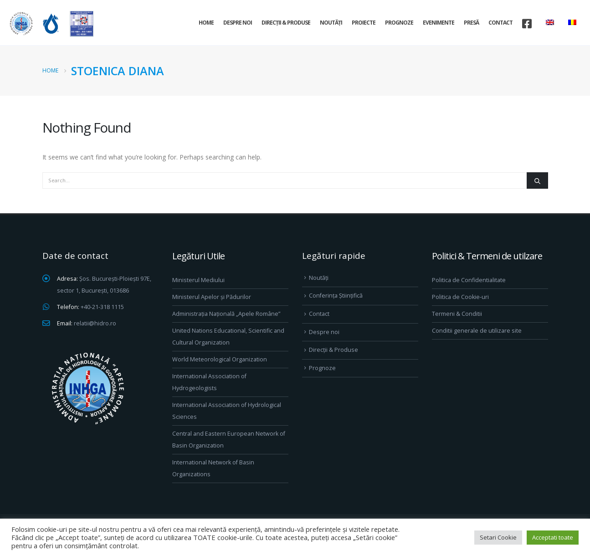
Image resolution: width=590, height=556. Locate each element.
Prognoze (399, 22)
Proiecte (363, 22)
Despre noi (237, 22)
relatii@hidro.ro (95, 323)
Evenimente (438, 22)
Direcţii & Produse (286, 22)
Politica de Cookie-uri (460, 297)
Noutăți (331, 22)
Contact (500, 22)
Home (206, 22)
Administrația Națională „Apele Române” (226, 314)
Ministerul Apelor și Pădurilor (211, 297)
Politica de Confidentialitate (469, 280)
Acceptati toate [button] (552, 537)
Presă (471, 22)
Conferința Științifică (336, 295)
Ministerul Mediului (198, 280)
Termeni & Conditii (457, 314)
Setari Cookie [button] (498, 537)
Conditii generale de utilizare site (477, 331)
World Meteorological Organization (219, 359)
